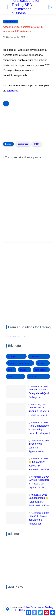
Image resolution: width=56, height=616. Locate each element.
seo (10, 376)
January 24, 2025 (39, 386)
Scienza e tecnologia (18, 363)
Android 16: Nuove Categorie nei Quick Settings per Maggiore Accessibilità (39, 393)
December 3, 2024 (40, 440)
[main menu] (5, 7)
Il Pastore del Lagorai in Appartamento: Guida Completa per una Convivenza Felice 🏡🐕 (39, 448)
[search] (51, 7)
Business (34, 356)
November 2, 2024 (40, 476)
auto (10, 370)
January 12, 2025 (39, 458)
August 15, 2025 (39, 494)
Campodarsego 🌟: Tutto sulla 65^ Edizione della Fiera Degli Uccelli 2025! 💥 (39, 502)
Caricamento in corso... (17, 336)
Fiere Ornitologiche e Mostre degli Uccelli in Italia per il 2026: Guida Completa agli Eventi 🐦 (39, 430)
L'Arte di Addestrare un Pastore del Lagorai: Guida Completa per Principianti (39, 484)
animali (41, 363)
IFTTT (36, 144)
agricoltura (10, 21)
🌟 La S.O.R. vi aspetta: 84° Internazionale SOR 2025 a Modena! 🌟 (39, 466)
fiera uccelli (40, 370)
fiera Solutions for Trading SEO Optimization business (33, 608)
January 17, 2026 (39, 422)
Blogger (12, 356)
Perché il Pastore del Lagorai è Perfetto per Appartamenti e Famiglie (38, 520)
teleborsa (12, 90)
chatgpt (23, 370)
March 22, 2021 (38, 404)
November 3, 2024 (40, 513)
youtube (32, 376)
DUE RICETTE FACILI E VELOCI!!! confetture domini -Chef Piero (39, 411)
